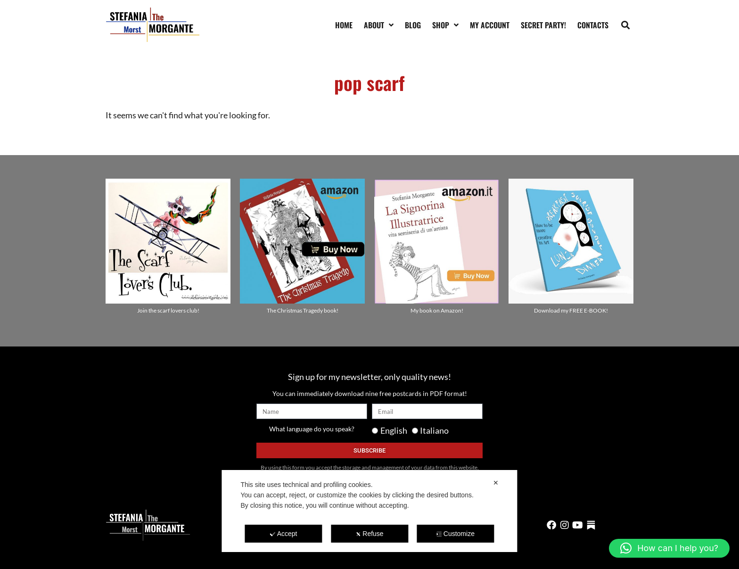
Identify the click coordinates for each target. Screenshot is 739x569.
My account (489, 25)
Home (344, 25)
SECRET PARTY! (543, 25)
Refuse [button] (369, 533)
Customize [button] (455, 533)
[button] (625, 25)
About (379, 24)
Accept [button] (283, 533)
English (393, 430)
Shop (445, 24)
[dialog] (369, 511)
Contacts (592, 25)
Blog (413, 25)
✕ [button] (496, 483)
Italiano (434, 430)
